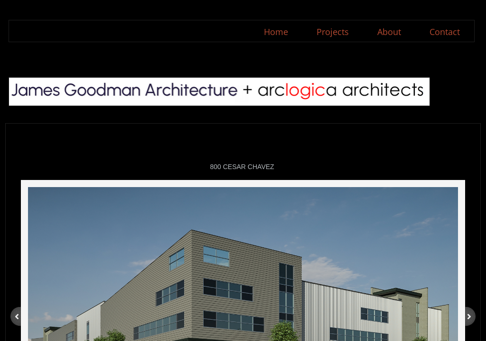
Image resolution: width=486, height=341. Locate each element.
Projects (333, 31)
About (389, 31)
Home (276, 31)
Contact (445, 31)
